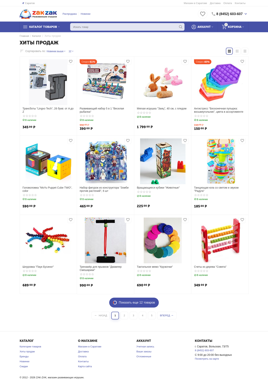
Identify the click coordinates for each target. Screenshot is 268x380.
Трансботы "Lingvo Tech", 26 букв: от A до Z (48, 110)
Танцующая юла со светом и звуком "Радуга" (216, 189)
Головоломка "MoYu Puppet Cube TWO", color (47, 189)
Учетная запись (145, 346)
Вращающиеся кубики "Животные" (158, 187)
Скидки (24, 366)
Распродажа (70, 13)
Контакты (240, 3)
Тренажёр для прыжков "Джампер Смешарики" (101, 268)
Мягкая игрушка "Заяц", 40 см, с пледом (161, 108)
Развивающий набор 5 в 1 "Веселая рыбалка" (102, 110)
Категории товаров (30, 346)
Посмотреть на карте (207, 358)
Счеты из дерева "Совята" (210, 266)
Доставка (215, 3)
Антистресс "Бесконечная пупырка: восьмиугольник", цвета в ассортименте (218, 110)
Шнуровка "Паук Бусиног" (38, 266)
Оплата (227, 3)
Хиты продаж (27, 351)
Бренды (24, 356)
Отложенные (143, 356)
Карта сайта (85, 366)
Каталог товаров (43, 26)
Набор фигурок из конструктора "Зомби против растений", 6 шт (104, 189)
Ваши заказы (144, 351)
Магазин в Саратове (195, 3)
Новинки (85, 13)
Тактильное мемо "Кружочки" (155, 266)
